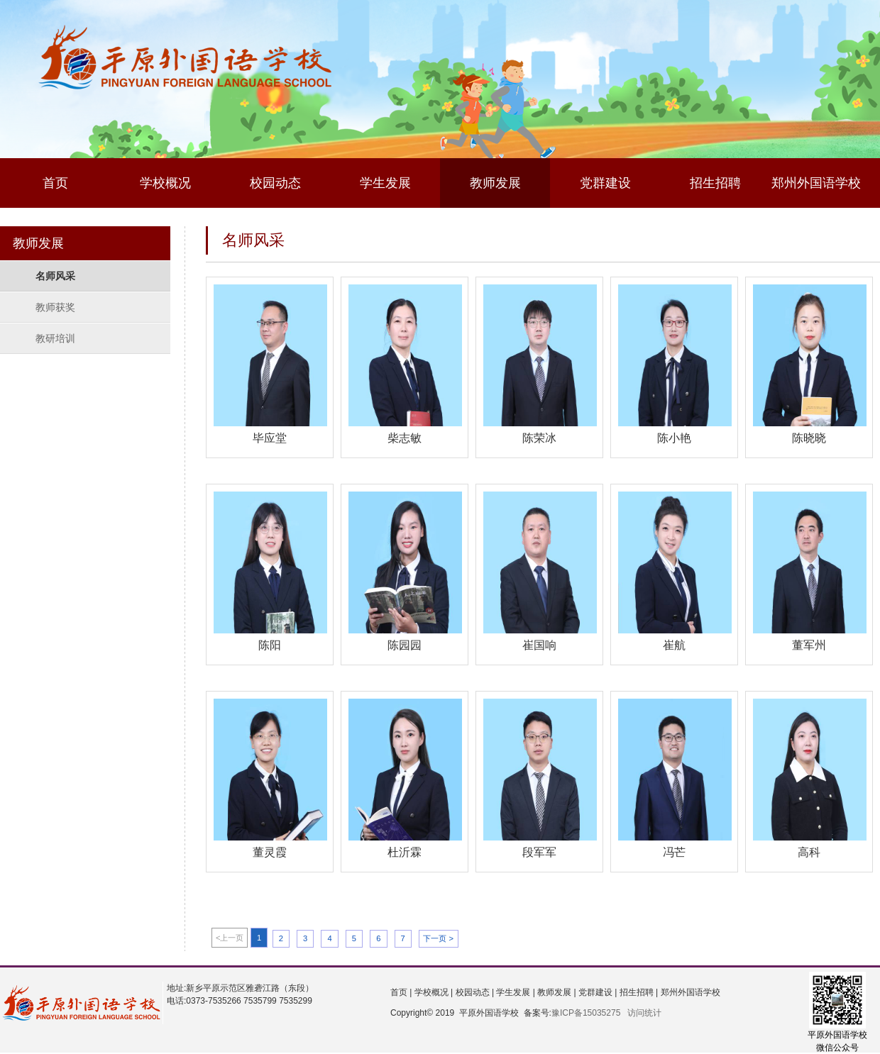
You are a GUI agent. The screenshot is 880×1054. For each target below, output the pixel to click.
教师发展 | (555, 992)
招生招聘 (715, 183)
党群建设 (605, 183)
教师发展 (495, 183)
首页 (55, 183)
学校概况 (165, 183)
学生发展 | (514, 992)
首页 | (401, 992)
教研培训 (55, 338)
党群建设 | (596, 992)
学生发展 (385, 183)
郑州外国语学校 (816, 183)
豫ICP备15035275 (585, 1013)
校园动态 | (473, 992)
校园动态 (275, 183)
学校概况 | (432, 992)
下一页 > (438, 938)
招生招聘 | (637, 992)
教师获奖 (55, 307)
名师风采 (55, 276)
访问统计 (644, 1013)
